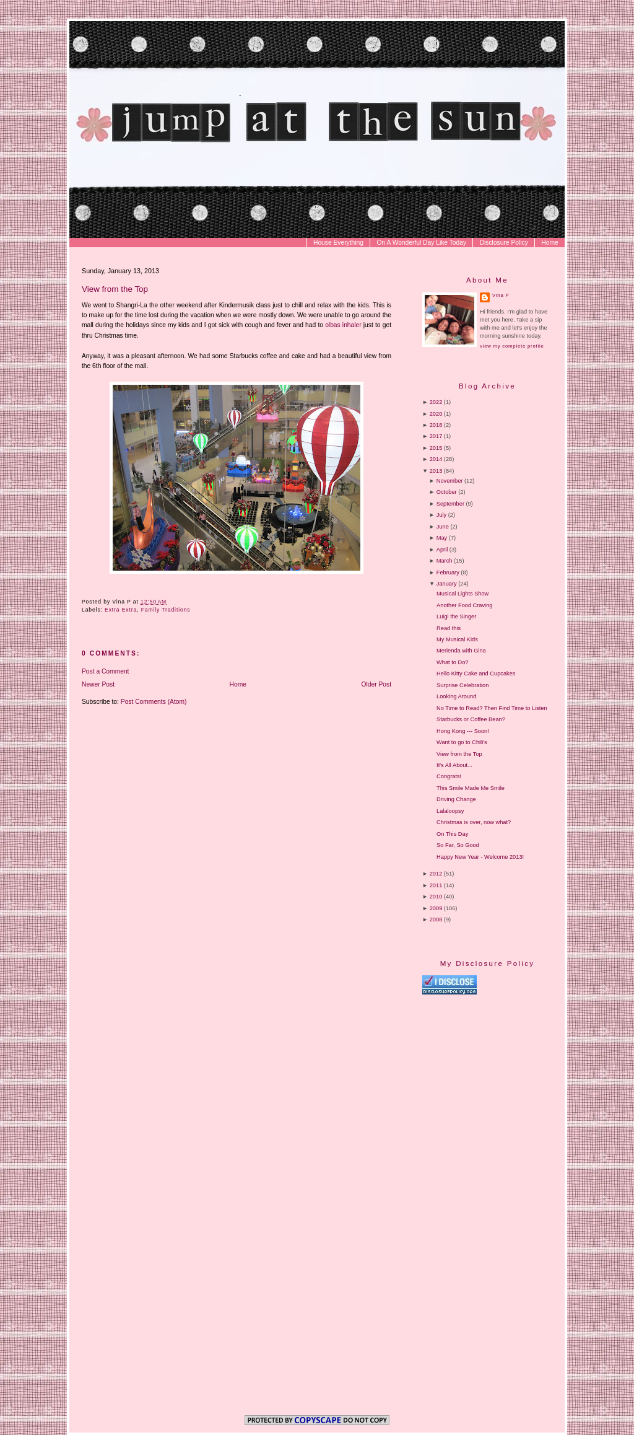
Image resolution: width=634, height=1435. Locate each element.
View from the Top (115, 289)
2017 (436, 436)
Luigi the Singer (456, 616)
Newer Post (98, 684)
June (442, 527)
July (441, 515)
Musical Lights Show (462, 593)
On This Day (452, 834)
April (442, 549)
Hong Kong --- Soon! (462, 731)
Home (549, 242)
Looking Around (456, 696)
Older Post (377, 684)
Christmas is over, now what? (473, 822)
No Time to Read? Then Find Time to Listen (491, 708)
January (446, 584)
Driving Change (456, 799)
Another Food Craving (464, 605)
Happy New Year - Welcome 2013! (480, 857)
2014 (436, 459)
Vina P (500, 295)
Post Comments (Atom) (154, 701)
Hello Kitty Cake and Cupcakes (475, 673)
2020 (436, 414)
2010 (436, 896)
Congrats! (448, 776)
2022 (436, 402)
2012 (436, 874)
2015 (436, 448)
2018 (436, 425)
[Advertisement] (526, 1101)
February (447, 572)
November (449, 481)
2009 (436, 908)
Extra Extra (121, 610)
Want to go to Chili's (461, 742)
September (450, 504)
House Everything (338, 242)
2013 (436, 471)
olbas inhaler (343, 325)
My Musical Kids (457, 639)
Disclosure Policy (504, 242)
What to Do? (452, 662)
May (441, 538)
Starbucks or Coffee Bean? (470, 719)
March (444, 561)
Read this (448, 628)
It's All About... (454, 765)
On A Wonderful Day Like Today (422, 242)
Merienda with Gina (461, 650)
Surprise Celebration (462, 685)
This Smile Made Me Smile (470, 788)
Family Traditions (166, 610)
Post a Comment (105, 671)
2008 (436, 919)
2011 (436, 885)
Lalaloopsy (450, 811)
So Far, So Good (457, 845)
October (446, 492)
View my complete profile (512, 346)
